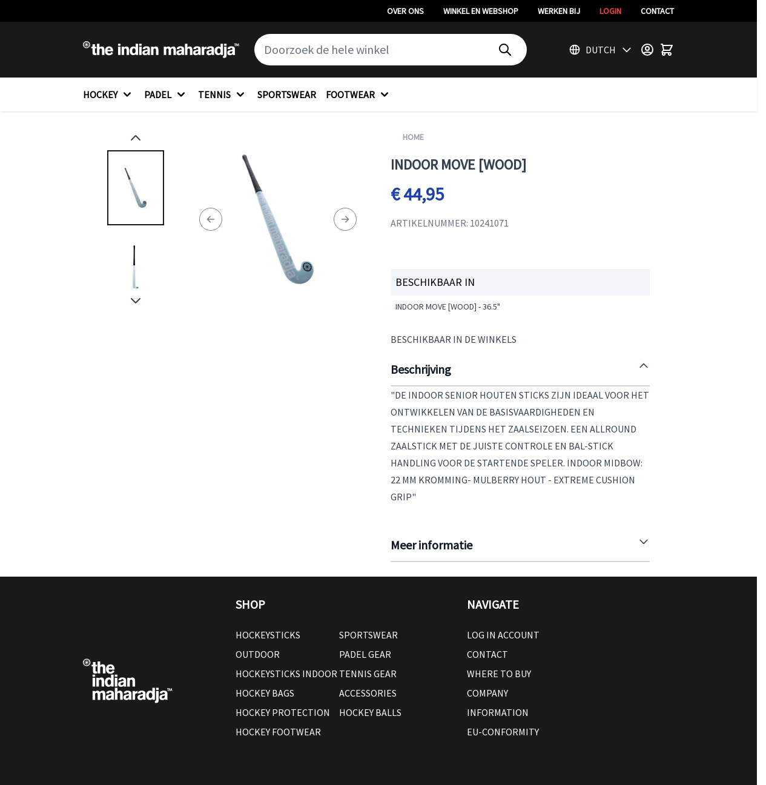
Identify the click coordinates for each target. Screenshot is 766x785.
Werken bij (559, 10)
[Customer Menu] (647, 49)
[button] (339, 604)
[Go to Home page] (161, 49)
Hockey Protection (283, 712)
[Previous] (210, 219)
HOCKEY (108, 94)
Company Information (498, 702)
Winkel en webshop (480, 10)
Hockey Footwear (278, 732)
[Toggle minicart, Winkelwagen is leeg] (666, 49)
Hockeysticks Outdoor (268, 644)
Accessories (368, 693)
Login (610, 10)
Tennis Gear (368, 673)
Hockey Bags (265, 693)
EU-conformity (503, 732)
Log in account (503, 635)
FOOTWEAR (359, 94)
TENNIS (223, 94)
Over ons (405, 10)
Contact (657, 10)
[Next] (345, 219)
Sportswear (368, 635)
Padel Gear (365, 654)
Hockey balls (370, 712)
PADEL (166, 94)
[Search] (505, 49)
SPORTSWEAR (286, 94)
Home (413, 136)
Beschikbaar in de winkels (454, 339)
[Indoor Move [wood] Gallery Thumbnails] (135, 219)
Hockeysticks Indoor (286, 673)
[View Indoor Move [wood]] (135, 187)
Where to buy (499, 673)
